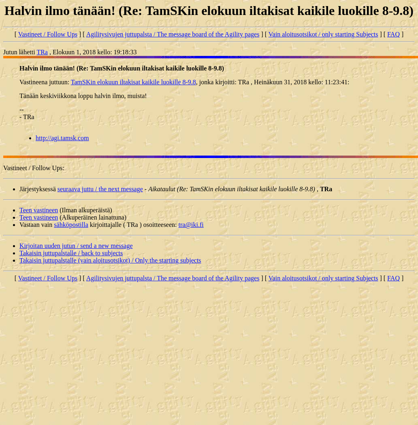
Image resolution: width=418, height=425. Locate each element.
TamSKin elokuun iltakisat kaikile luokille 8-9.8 (133, 82)
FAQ (393, 34)
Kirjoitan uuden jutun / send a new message (76, 245)
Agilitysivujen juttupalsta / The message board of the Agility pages (173, 34)
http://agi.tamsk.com (62, 138)
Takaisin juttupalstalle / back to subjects (71, 253)
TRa (42, 52)
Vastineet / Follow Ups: (33, 167)
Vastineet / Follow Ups (47, 34)
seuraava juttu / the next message (100, 189)
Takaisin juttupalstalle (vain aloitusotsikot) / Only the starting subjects (110, 260)
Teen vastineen (38, 210)
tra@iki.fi (191, 224)
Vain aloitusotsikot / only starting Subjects (323, 34)
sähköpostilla (71, 224)
